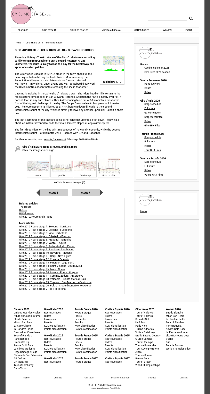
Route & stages (52, 312)
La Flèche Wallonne (24, 348)
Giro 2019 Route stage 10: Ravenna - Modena (45, 252)
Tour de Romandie (145, 345)
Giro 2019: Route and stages (35, 216)
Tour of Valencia (144, 312)
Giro (168, 342)
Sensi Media (115, 388)
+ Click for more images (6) (69, 182)
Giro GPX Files (152, 125)
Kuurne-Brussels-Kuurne (27, 315)
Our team (89, 377)
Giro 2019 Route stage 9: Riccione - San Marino (46, 249)
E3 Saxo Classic (22, 325)
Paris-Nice (141, 325)
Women (167, 30)
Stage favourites (153, 116)
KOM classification (54, 325)
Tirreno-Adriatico (144, 328)
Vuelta (169, 338)
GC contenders (152, 112)
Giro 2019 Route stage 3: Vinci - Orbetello (43, 233)
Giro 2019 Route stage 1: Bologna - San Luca (45, 226)
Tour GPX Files (152, 150)
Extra (188, 30)
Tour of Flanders (23, 335)
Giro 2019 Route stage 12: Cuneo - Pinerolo (44, 259)
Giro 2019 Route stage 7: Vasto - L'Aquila (42, 243)
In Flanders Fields (23, 328)
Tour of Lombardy (23, 365)
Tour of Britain (143, 361)
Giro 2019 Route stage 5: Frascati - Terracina (45, 239)
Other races (141, 30)
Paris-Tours (20, 368)
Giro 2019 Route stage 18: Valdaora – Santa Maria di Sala (52, 279)
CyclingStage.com (33, 14)
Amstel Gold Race (23, 345)
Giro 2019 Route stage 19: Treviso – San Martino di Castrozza (55, 282)
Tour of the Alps (144, 342)
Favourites (50, 319)
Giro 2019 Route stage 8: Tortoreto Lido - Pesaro (47, 246)
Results (48, 322)
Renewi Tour (142, 358)
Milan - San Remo (23, 322)
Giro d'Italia (49, 30)
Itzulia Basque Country (148, 335)
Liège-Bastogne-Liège (25, 351)
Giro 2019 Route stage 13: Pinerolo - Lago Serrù (46, 262)
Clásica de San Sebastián (28, 355)
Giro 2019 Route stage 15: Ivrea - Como (42, 269)
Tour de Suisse (143, 355)
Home (18, 42)
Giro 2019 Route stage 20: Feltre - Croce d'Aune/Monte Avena (55, 285)
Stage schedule (152, 104)
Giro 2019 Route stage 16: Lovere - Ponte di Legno (48, 272)
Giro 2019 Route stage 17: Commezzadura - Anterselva (51, 275)
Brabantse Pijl (21, 342)
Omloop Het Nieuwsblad (27, 312)
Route (147, 88)
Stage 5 (53, 192)
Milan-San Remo (175, 315)
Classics (23, 30)
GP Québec (20, 358)
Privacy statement (120, 377)
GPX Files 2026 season (157, 72)
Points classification (55, 328)
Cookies (152, 377)
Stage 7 (85, 192)
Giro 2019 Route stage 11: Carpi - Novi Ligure (45, 256)
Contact (184, 377)
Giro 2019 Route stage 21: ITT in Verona (42, 289)
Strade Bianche (22, 319)
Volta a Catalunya (145, 332)
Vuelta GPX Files (153, 174)
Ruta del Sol (142, 319)
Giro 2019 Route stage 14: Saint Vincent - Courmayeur (50, 266)
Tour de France (79, 30)
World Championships (147, 365)
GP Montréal (21, 361)
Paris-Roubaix (21, 338)
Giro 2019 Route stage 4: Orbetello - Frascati (45, 236)
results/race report (55, 139)
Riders (147, 92)
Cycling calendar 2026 (156, 67)
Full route (149, 108)
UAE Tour (140, 322)
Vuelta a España (111, 30)
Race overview (152, 83)
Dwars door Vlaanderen (27, 332)
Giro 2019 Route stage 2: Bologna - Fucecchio (45, 230)
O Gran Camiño (143, 338)
